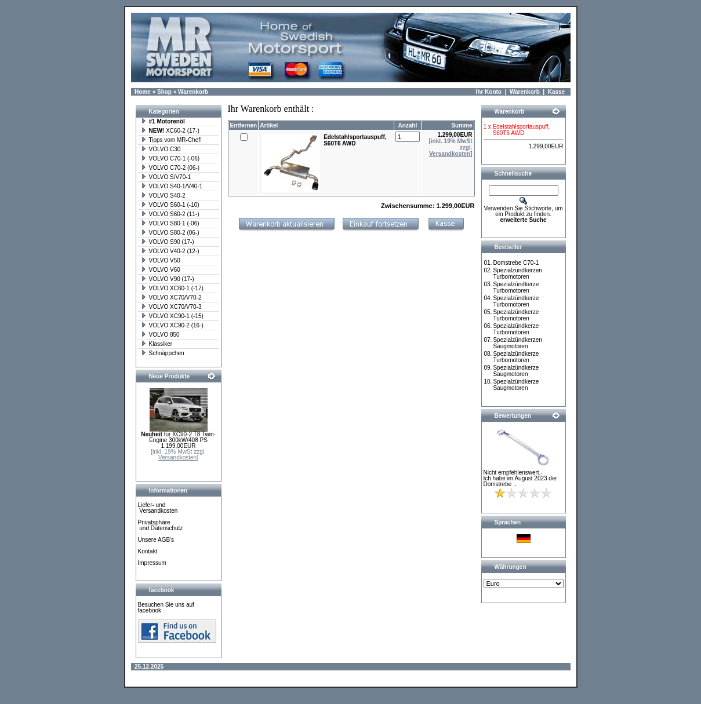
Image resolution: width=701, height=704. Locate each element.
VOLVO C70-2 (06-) (170, 168)
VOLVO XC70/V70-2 (171, 297)
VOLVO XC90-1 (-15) (172, 316)
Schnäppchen (162, 353)
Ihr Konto (489, 92)
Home (143, 92)
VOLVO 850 (160, 334)
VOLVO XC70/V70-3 (171, 307)
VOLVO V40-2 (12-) (170, 251)
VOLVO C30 (161, 149)
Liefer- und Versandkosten (158, 508)
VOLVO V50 (160, 260)
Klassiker (157, 344)
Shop (164, 92)
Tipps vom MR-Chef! (171, 140)
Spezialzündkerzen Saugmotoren (517, 343)
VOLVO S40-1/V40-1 (172, 186)
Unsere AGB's (156, 540)
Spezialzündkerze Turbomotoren (516, 287)
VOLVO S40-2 (163, 195)
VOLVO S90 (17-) (167, 242)
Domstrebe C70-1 (516, 263)
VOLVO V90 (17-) (167, 279)
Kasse (556, 92)
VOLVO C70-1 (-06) (170, 158)
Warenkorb (193, 92)
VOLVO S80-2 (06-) (170, 232)
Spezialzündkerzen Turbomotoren (517, 273)
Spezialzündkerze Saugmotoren (516, 370)
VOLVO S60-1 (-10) (170, 205)
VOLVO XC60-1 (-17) (172, 288)
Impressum (152, 563)
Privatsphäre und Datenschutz (160, 525)
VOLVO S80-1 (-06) (170, 223)
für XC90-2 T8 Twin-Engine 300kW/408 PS (178, 437)
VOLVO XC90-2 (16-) (172, 325)
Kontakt (148, 551)
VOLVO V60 (160, 270)
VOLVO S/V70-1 (166, 177)
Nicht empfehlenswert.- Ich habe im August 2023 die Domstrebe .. (520, 478)
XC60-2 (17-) (170, 130)
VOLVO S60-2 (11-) (170, 214)
